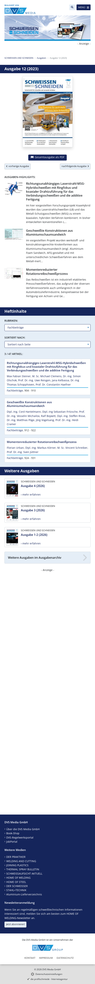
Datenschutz (65, 957)
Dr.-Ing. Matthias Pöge (20, 420)
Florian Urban (15, 447)
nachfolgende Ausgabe (75, 166)
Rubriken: (11, 320)
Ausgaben (41, 57)
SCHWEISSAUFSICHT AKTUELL (24, 873)
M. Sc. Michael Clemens (47, 376)
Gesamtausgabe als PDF (47, 157)
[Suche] (72, 7)
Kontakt (29, 957)
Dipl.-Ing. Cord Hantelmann (24, 411)
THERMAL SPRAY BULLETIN (22, 869)
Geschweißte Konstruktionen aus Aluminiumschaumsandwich (49, 233)
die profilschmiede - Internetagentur (49, 979)
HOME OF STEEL (16, 882)
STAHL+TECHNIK (16, 890)
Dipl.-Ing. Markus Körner (40, 447)
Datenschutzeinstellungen (48, 974)
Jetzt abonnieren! (15, 924)
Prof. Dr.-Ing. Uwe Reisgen (34, 380)
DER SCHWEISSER (17, 886)
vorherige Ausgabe (17, 166)
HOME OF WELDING (18, 877)
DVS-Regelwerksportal (19, 837)
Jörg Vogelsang (45, 420)
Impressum (46, 957)
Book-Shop (12, 833)
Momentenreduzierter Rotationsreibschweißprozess (47, 272)
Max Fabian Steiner (19, 376)
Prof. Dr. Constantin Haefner (53, 384)
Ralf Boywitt (48, 416)
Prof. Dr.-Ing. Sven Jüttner (22, 452)
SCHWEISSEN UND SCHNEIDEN (18, 57)
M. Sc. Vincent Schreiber (72, 447)
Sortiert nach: (14, 337)
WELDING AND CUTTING (21, 861)
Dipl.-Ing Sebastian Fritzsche (60, 411)
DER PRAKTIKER (16, 857)
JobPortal (11, 841)
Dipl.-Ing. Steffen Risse (71, 416)
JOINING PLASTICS (17, 865)
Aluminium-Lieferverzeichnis (24, 894)
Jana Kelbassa (60, 380)
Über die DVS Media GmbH (23, 829)
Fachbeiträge (15, 390)
